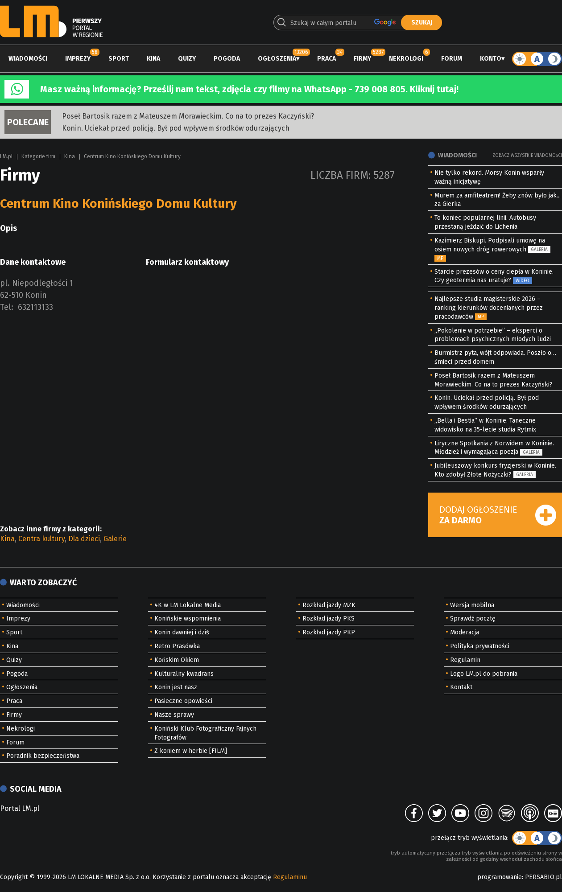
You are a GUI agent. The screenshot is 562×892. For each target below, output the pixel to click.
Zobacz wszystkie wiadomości (527, 155)
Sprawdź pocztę (473, 618)
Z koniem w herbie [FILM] (190, 751)
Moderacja (464, 632)
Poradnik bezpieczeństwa (42, 756)
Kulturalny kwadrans (184, 674)
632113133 (35, 307)
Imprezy (78, 58)
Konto (490, 58)
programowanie (499, 877)
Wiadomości (27, 58)
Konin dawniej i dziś (181, 632)
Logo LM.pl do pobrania (483, 674)
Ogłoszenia (277, 58)
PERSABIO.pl (543, 877)
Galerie (115, 538)
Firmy (362, 58)
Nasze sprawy (174, 715)
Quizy (187, 58)
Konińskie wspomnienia (187, 618)
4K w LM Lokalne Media (187, 605)
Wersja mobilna (472, 605)
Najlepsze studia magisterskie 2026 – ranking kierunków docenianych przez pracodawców (488, 308)
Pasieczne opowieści (183, 701)
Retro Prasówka (177, 646)
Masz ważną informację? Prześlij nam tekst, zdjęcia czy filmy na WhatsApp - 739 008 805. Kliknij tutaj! (249, 89)
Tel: (6, 307)
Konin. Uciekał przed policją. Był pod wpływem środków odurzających (175, 128)
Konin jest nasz (175, 687)
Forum (451, 58)
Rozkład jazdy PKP (328, 632)
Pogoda (227, 58)
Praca (326, 58)
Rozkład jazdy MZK (328, 605)
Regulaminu (290, 877)
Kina (153, 58)
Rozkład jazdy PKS (328, 618)
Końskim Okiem (176, 660)
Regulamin (465, 660)
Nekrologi (406, 58)
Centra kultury (41, 538)
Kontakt (461, 687)
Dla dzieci (84, 538)
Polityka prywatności (479, 646)
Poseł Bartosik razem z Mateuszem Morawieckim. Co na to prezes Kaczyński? (188, 116)
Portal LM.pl (19, 808)
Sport (118, 58)
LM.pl (6, 156)
